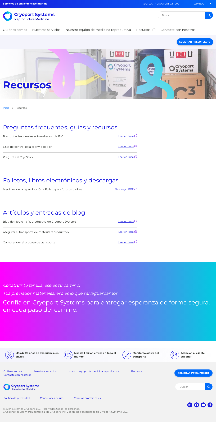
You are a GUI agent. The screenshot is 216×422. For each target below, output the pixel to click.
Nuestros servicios (45, 371)
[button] (198, 4)
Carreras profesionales (87, 398)
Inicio (6, 107)
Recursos (136, 371)
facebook (196, 404)
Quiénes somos (12, 371)
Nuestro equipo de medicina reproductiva (94, 371)
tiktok (210, 404)
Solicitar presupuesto (194, 41)
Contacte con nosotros (17, 374)
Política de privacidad (16, 398)
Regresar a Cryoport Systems (160, 3)
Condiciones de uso (52, 398)
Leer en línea (127, 136)
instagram (189, 404)
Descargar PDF (126, 189)
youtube (203, 404)
